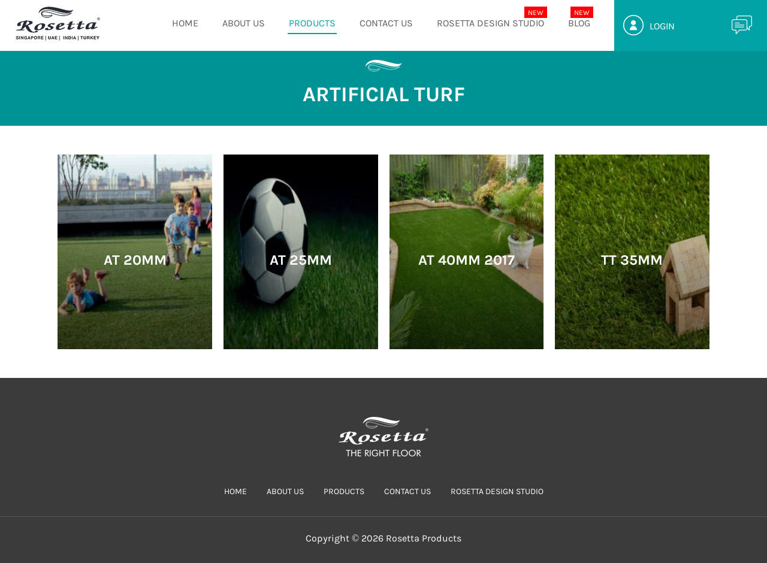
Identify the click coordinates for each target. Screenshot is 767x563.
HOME (185, 23)
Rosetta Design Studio (490, 23)
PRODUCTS (312, 23)
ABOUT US (243, 23)
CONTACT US (386, 23)
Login (662, 26)
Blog (579, 23)
